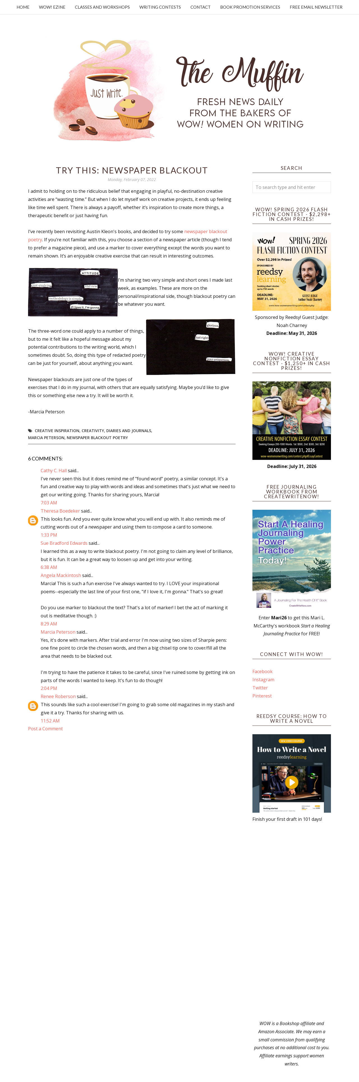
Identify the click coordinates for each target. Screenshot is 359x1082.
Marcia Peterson (46, 437)
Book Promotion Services (250, 7)
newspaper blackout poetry (97, 437)
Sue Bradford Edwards (64, 543)
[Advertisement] (291, 921)
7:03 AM (49, 503)
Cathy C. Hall (54, 470)
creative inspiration (57, 430)
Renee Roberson (58, 696)
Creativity (93, 430)
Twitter (260, 688)
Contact (200, 7)
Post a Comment (45, 729)
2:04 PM (49, 688)
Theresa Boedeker (60, 511)
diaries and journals (128, 430)
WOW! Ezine (52, 7)
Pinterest (262, 696)
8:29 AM (49, 624)
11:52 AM (50, 721)
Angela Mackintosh (61, 575)
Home (23, 7)
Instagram (263, 679)
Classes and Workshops (102, 7)
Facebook (262, 671)
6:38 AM (49, 567)
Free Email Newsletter (316, 7)
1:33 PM (49, 535)
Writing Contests (160, 7)
